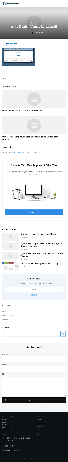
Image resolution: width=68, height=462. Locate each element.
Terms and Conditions (10, 430)
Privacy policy (7, 427)
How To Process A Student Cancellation (34, 102)
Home (4, 420)
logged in (18, 152)
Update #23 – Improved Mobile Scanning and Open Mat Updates (34, 129)
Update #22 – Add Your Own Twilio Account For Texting (42, 254)
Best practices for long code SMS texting (39, 263)
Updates (5, 319)
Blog (4, 422)
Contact (5, 425)
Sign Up (34, 295)
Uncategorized (8, 315)
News (4, 311)
